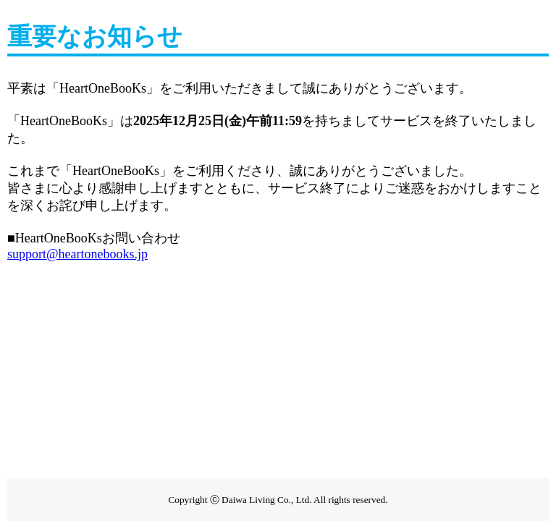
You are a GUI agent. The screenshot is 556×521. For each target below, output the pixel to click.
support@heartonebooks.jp (77, 254)
